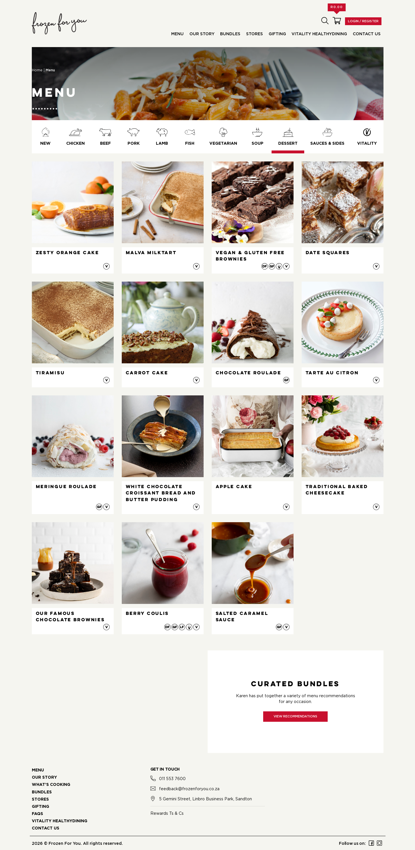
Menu (177, 34)
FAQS (37, 814)
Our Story (202, 34)
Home (37, 70)
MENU (38, 770)
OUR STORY (44, 777)
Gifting (277, 34)
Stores (254, 34)
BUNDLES (42, 792)
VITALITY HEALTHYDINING (59, 821)
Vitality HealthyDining (319, 34)
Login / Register (363, 21)
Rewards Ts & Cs (167, 813)
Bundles (230, 34)
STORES (40, 799)
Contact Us (367, 34)
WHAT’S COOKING (51, 785)
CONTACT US (45, 828)
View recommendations (295, 716)
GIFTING (40, 807)
